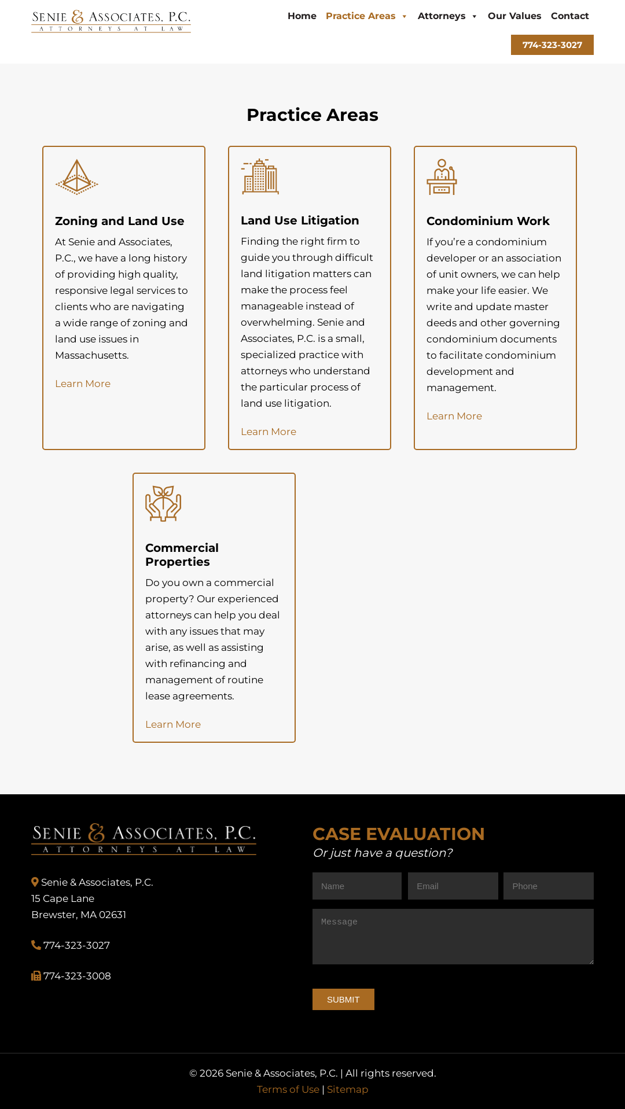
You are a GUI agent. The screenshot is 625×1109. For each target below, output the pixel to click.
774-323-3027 (552, 44)
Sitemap (348, 1089)
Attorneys (448, 15)
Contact (570, 15)
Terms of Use (288, 1089)
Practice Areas (367, 15)
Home (302, 15)
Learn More (83, 383)
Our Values (515, 15)
